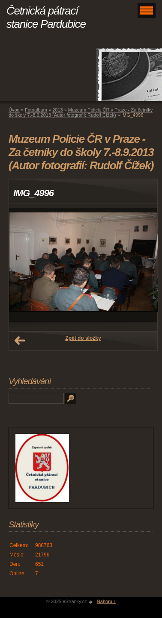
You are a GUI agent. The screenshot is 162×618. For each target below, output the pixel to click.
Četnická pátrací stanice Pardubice (46, 17)
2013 (57, 109)
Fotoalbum (36, 109)
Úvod (14, 109)
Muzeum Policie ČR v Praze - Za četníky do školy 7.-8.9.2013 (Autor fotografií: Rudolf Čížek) (81, 112)
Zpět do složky (83, 338)
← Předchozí (19, 340)
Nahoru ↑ (106, 601)
